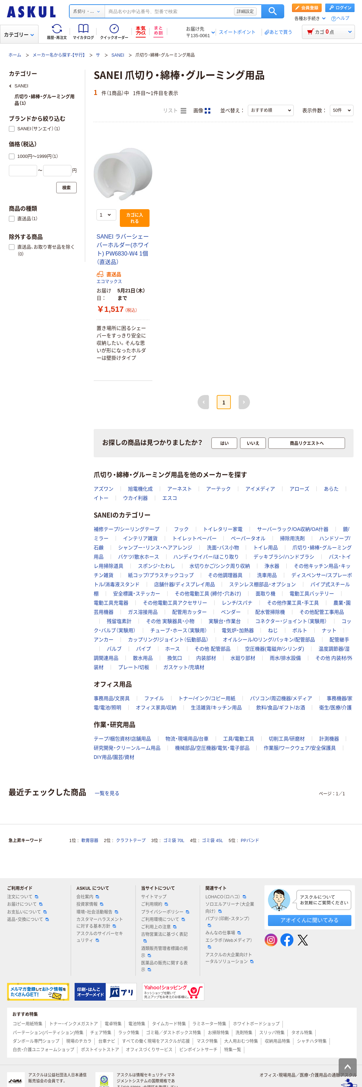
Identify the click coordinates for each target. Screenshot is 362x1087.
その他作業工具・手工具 (293, 603)
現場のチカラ (79, 1041)
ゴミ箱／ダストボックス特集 (173, 1032)
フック (181, 529)
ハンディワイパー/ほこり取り (206, 557)
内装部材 (206, 658)
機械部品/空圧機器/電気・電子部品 (212, 748)
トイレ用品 (265, 547)
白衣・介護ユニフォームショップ (43, 1049)
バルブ (114, 649)
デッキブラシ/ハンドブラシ (283, 557)
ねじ (273, 630)
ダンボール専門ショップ (36, 1041)
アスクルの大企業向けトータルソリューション (229, 958)
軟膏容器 (89, 840)
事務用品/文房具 (112, 698)
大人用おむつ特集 (241, 1041)
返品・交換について (28, 919)
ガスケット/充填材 (183, 667)
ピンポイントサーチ (198, 1049)
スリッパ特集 (272, 1032)
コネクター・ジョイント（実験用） (291, 621)
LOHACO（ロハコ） (225, 896)
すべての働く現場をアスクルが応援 (156, 1041)
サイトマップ (154, 896)
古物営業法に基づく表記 (164, 937)
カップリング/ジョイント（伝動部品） (168, 639)
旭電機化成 (140, 489)
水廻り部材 (242, 658)
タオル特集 (302, 1032)
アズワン (103, 489)
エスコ (169, 498)
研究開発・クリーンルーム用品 (127, 748)
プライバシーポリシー (165, 912)
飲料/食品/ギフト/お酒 (280, 707)
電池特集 (136, 1024)
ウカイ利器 (135, 498)
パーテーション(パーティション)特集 (48, 1032)
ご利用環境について (163, 919)
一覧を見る (107, 793)
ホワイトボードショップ (256, 1024)
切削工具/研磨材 (287, 739)
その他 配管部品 (212, 649)
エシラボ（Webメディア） (228, 943)
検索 (272, 11)
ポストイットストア (100, 1049)
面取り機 (265, 593)
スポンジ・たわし (156, 566)
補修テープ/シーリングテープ (126, 529)
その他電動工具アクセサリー (175, 603)
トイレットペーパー (194, 538)
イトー (101, 498)
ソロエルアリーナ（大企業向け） (229, 908)
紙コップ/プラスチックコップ (161, 575)
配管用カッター (189, 612)
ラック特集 (128, 1032)
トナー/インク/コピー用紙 (206, 698)
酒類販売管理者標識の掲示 (164, 952)
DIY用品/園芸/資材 (114, 757)
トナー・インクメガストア (73, 1024)
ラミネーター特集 (209, 1024)
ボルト (299, 630)
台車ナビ (106, 1041)
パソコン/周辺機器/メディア (281, 698)
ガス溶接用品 (143, 612)
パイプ (143, 649)
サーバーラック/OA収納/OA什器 (292, 529)
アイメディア (260, 489)
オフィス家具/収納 (156, 707)
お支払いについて (27, 912)
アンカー (103, 639)
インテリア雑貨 (140, 538)
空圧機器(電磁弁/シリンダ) (274, 649)
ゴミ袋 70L (173, 840)
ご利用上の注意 (158, 927)
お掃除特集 (218, 1032)
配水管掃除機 (270, 612)
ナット (329, 630)
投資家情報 (89, 904)
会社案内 (87, 896)
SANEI (117, 55)
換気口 (174, 658)
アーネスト (179, 489)
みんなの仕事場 (223, 933)
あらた (331, 489)
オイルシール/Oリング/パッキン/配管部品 (269, 639)
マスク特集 (207, 1041)
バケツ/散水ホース (138, 557)
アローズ (299, 489)
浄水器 (271, 566)
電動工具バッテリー (312, 593)
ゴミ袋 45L (212, 840)
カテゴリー (19, 35)
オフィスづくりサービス (149, 1049)
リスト (174, 111)
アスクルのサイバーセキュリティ (99, 937)
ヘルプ (343, 18)
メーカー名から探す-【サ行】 (59, 55)
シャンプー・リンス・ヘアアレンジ (155, 547)
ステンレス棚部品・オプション (262, 584)
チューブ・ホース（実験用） (178, 630)
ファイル (154, 698)
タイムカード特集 (169, 1024)
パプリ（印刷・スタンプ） (227, 921)
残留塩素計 (119, 621)
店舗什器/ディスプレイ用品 (184, 584)
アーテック (218, 489)
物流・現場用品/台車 (187, 739)
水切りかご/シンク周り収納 (219, 566)
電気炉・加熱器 (238, 630)
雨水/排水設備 (285, 658)
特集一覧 (232, 1049)
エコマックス (109, 281)
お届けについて (24, 904)
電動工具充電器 (111, 603)
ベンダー (231, 612)
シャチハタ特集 (312, 1041)
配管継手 (339, 639)
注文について (22, 896)
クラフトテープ (131, 840)
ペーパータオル (248, 538)
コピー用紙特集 (27, 1024)
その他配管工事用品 (321, 612)
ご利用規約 (154, 904)
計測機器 (329, 739)
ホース (172, 649)
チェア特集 (100, 1032)
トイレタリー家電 (223, 529)
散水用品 (143, 658)
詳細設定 (245, 11)
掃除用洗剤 (292, 538)
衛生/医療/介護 (335, 707)
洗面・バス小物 (223, 547)
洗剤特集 (243, 1032)
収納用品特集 (277, 1041)
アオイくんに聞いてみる (309, 920)
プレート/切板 (133, 667)
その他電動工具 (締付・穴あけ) (208, 593)
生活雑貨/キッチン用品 (216, 707)
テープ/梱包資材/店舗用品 (122, 739)
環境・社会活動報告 (97, 912)
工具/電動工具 (238, 739)
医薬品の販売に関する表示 (164, 966)
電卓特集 (113, 1024)
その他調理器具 (225, 575)
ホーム (14, 55)
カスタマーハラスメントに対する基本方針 (99, 923)
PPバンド (250, 840)
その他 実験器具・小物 (170, 621)
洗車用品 (267, 575)
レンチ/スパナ (237, 603)
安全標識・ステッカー (136, 593)
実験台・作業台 (225, 621)
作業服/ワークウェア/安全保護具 (300, 748)
